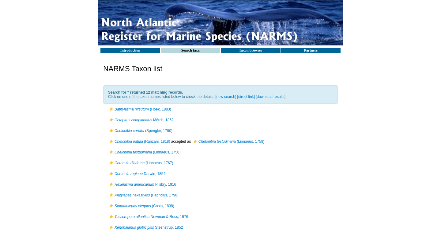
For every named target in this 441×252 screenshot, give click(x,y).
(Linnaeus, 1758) (228, 141)
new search (226, 97)
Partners (311, 50)
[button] (111, 109)
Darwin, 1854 (136, 174)
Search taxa (190, 50)
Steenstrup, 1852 (145, 227)
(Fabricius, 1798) (143, 195)
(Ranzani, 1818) (139, 141)
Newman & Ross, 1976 (148, 217)
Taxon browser (250, 50)
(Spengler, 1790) (140, 131)
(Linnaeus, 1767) (140, 163)
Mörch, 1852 (141, 120)
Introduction (130, 50)
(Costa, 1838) (141, 206)
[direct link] (246, 97)
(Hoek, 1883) (139, 109)
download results (271, 97)
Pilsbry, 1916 (142, 184)
